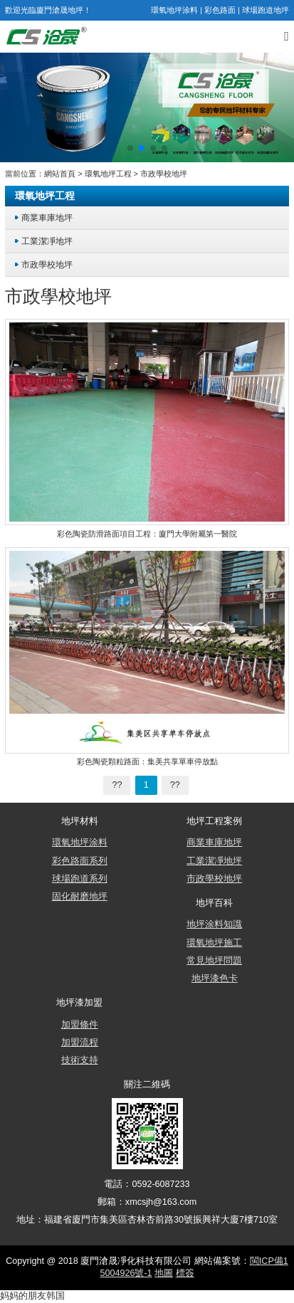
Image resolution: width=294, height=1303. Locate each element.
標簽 (185, 1273)
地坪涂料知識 (214, 924)
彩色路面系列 (79, 861)
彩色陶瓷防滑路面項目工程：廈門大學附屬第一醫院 (147, 533)
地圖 (163, 1273)
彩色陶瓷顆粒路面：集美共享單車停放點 (147, 761)
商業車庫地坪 (47, 217)
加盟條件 (79, 1025)
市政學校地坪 (163, 173)
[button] (130, 148)
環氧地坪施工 (214, 943)
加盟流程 (79, 1043)
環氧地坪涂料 (174, 10)
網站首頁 (59, 173)
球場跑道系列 (79, 879)
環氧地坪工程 (108, 173)
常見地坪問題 (214, 961)
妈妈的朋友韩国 (32, 1296)
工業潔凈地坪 (47, 241)
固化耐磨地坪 (79, 897)
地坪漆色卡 (214, 978)
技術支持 (79, 1060)
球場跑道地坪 (265, 10)
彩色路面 (220, 10)
